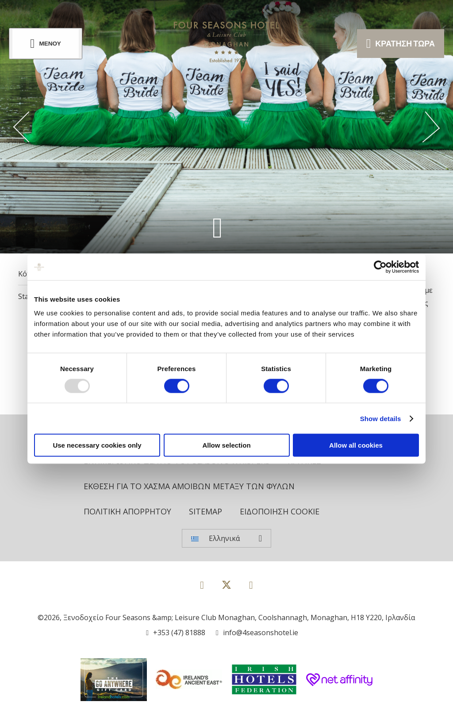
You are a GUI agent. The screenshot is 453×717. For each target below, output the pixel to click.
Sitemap (205, 511)
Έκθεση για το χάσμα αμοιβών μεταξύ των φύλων (189, 486)
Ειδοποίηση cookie (279, 511)
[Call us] (175, 632)
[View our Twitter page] (226, 588)
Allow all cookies (356, 445)
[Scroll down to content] (217, 227)
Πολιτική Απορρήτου (127, 511)
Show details (380, 418)
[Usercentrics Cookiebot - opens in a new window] (380, 266)
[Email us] (257, 632)
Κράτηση (400, 43)
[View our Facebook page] (202, 584)
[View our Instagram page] (251, 584)
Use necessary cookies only (97, 445)
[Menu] (45, 43)
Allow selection (226, 445)
